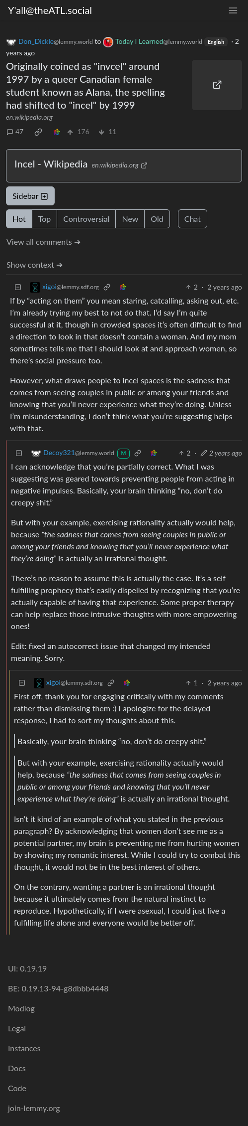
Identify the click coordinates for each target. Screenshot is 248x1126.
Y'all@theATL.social (50, 10)
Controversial (86, 218)
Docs (17, 1068)
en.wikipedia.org (29, 117)
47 (14, 131)
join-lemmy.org (34, 1108)
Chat (192, 218)
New (130, 218)
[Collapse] (18, 287)
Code (17, 1088)
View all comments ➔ (43, 241)
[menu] (233, 10)
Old (157, 218)
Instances (24, 1048)
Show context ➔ (34, 264)
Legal (17, 1028)
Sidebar (30, 195)
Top (44, 218)
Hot (19, 218)
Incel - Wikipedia (50, 163)
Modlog (21, 1008)
